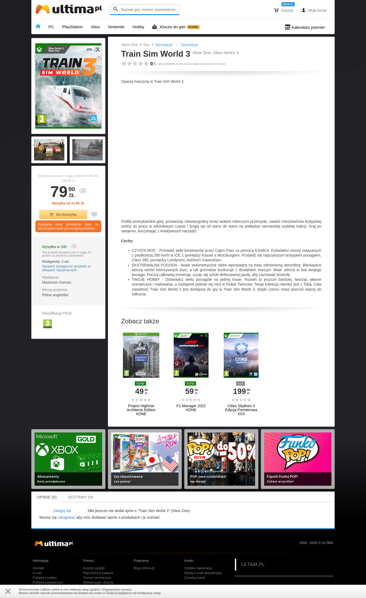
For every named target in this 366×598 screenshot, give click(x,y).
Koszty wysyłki (94, 568)
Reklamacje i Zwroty (98, 582)
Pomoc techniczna (97, 578)
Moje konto (314, 10)
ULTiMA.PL (253, 564)
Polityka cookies (45, 578)
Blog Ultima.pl (144, 568)
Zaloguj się (62, 511)
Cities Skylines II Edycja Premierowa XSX (241, 410)
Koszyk (283, 10)
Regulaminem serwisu (117, 589)
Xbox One (129, 45)
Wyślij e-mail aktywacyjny (203, 573)
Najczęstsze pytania (98, 573)
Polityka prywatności (48, 582)
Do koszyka (63, 214)
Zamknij (8, 591)
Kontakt (38, 568)
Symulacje (164, 45)
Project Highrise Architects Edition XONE (141, 410)
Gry (146, 45)
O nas (37, 573)
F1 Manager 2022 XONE (191, 408)
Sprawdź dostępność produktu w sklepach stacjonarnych (66, 268)
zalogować (66, 517)
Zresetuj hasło (194, 578)
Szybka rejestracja (198, 568)
